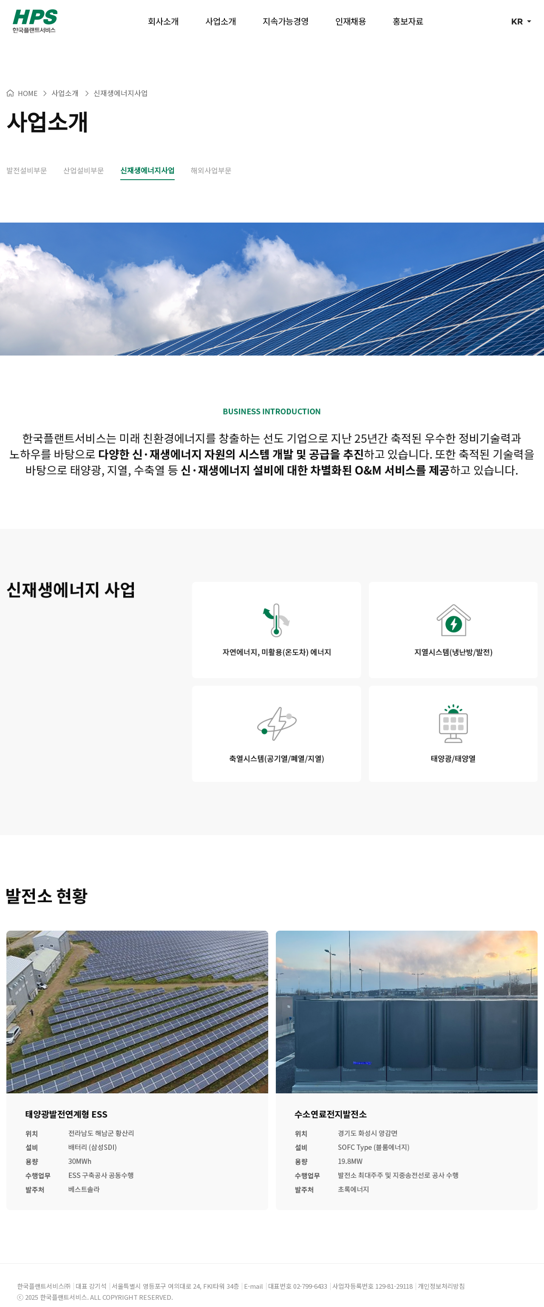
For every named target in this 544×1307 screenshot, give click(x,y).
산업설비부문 (83, 157)
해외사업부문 (211, 157)
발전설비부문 (26, 157)
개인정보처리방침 (441, 1273)
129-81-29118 (394, 1273)
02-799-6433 (310, 1273)
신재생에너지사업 (147, 157)
